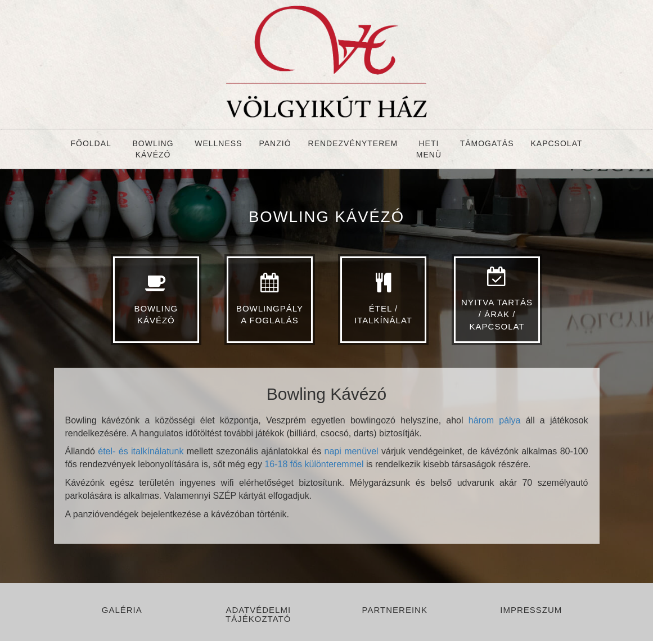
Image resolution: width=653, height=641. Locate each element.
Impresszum (531, 610)
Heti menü (429, 149)
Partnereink (394, 610)
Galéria (122, 610)
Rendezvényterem (353, 143)
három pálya (495, 420)
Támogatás (487, 143)
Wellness (218, 143)
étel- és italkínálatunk (140, 451)
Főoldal (91, 143)
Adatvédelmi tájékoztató (258, 614)
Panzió (275, 143)
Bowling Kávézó (152, 149)
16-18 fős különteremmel (313, 464)
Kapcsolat (557, 143)
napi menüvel (353, 451)
